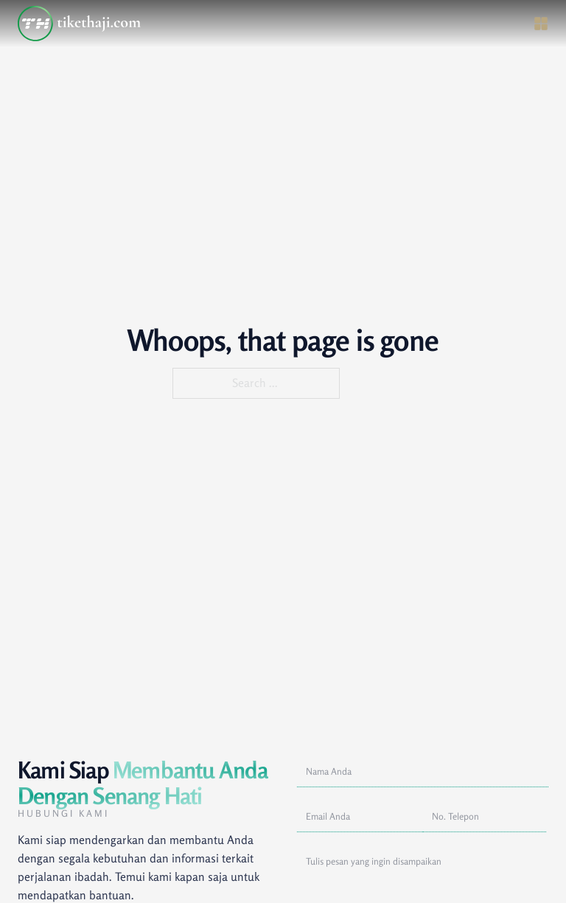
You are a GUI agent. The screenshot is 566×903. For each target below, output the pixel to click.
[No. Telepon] (484, 817)
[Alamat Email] (359, 817)
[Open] (541, 23)
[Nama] (422, 772)
